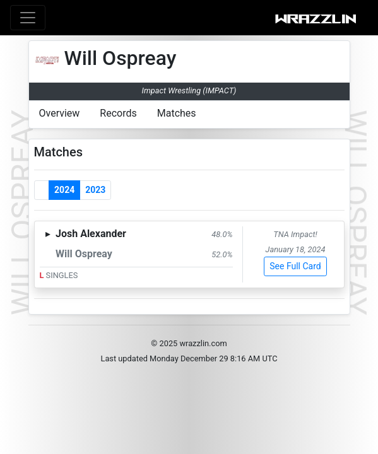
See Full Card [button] (295, 266)
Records (118, 113)
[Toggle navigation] (27, 17)
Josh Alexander (91, 234)
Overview (59, 113)
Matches (176, 113)
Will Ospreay (84, 254)
